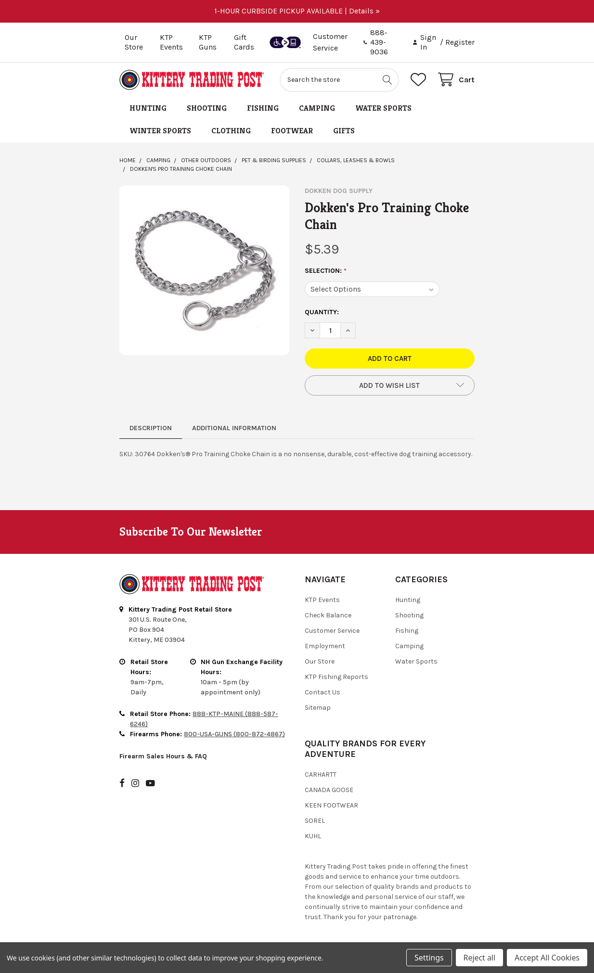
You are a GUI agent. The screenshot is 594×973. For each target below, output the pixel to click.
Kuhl (313, 836)
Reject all (479, 957)
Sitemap (318, 708)
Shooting (207, 108)
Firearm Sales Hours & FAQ (163, 756)
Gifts (344, 131)
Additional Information (234, 428)
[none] (204, 270)
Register (460, 42)
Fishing (263, 108)
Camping (317, 108)
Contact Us (322, 692)
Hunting (148, 108)
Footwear (292, 131)
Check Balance (328, 615)
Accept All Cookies (547, 957)
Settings (428, 957)
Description (150, 428)
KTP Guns (208, 42)
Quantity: (322, 312)
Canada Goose (329, 790)
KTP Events (171, 42)
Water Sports (383, 108)
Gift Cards (244, 42)
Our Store (134, 42)
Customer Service (332, 631)
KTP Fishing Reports (336, 677)
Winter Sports (160, 131)
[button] (390, 385)
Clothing (231, 131)
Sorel (315, 821)
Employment (325, 646)
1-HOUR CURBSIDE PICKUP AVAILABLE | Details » (297, 10)
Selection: (326, 271)
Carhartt (320, 774)
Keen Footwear (331, 805)
